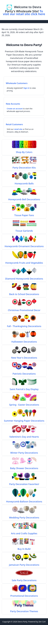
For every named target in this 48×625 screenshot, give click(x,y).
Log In (27, 3)
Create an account (15, 108)
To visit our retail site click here (24, 12)
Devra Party (22, 621)
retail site (18, 129)
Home (18, 3)
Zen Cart (42, 621)
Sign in (26, 88)
